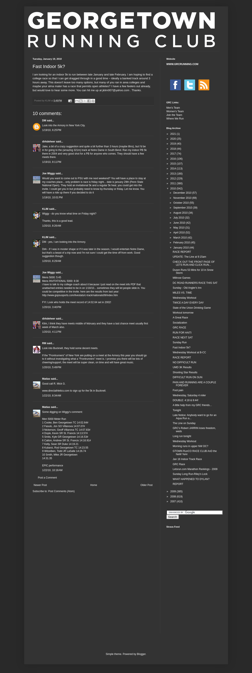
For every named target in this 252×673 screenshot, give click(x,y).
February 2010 (181, 242)
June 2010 (179, 222)
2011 (173, 183)
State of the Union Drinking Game (192, 307)
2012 (173, 178)
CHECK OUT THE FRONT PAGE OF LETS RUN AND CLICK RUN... (194, 263)
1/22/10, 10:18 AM (52, 470)
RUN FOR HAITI (182, 332)
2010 (173, 188)
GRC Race (179, 464)
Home (93, 485)
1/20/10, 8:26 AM (51, 225)
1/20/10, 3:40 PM (51, 307)
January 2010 (181, 247)
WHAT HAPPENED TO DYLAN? (191, 479)
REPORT (178, 484)
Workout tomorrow (183, 312)
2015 (173, 163)
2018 (173, 148)
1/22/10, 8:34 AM (51, 395)
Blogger (141, 654)
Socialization (180, 322)
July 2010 (179, 217)
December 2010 (182, 192)
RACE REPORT (182, 251)
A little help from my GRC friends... (192, 405)
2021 (173, 133)
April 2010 (179, 232)
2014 (173, 168)
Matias (46, 378)
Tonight (177, 410)
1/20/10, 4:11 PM (51, 331)
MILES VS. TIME (182, 292)
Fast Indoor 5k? (181, 347)
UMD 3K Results (182, 367)
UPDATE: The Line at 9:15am (189, 256)
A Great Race (180, 317)
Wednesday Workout (184, 297)
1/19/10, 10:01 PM (52, 197)
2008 (173, 496)
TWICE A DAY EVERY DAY (188, 302)
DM (44, 120)
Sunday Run (180, 342)
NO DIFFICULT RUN (184, 362)
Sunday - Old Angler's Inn (187, 287)
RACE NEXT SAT (183, 337)
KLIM (45, 208)
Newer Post (40, 485)
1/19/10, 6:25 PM (51, 130)
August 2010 (180, 212)
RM (44, 343)
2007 (173, 501)
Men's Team (173, 107)
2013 (173, 173)
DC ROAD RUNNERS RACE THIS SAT (195, 282)
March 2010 (180, 237)
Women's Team (175, 111)
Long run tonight (182, 436)
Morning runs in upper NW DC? (190, 446)
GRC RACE (179, 327)
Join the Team (174, 115)
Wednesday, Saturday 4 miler (189, 395)
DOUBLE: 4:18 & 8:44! (185, 400)
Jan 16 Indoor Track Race (187, 459)
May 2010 (179, 227)
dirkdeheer (48, 141)
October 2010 (181, 202)
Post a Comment (47, 477)
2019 (173, 143)
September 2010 (183, 207)
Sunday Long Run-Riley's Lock (190, 474)
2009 (173, 491)
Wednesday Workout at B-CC (189, 352)
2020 (173, 138)
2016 (173, 158)
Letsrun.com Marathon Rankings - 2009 (195, 469)
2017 (173, 153)
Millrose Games (181, 277)
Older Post (147, 485)
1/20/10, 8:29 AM (51, 261)
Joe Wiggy (48, 173)
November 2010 (182, 197)
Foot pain (178, 390)
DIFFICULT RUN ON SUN (187, 377)
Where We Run (175, 118)
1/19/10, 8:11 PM (51, 161)
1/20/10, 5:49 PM (51, 367)
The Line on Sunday (184, 423)
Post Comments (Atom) (61, 491)
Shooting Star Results (185, 372)
